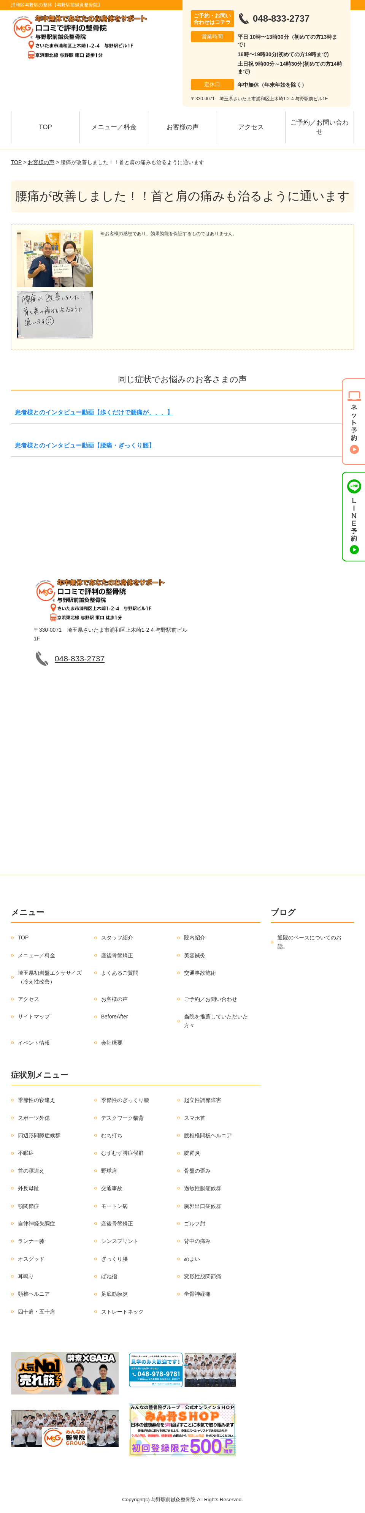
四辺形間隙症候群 (39, 1135)
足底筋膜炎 (114, 1294)
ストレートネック (122, 1312)
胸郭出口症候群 (202, 1206)
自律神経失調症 (36, 1224)
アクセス (251, 127)
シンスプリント (119, 1241)
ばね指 (109, 1276)
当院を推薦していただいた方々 (216, 1020)
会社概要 (111, 1043)
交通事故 (111, 1188)
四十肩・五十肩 (36, 1312)
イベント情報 (34, 1043)
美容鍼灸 (194, 955)
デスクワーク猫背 (122, 1118)
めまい (192, 1259)
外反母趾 (28, 1188)
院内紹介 (194, 937)
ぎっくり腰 (114, 1259)
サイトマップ (34, 1016)
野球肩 (109, 1171)
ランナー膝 (31, 1241)
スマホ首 (194, 1118)
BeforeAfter (114, 1016)
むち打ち (111, 1135)
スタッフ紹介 (117, 937)
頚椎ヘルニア (34, 1294)
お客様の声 (183, 127)
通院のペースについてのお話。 (309, 941)
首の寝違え (31, 1171)
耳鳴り (26, 1276)
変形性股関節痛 (202, 1276)
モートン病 (114, 1206)
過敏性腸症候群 (202, 1188)
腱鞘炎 (192, 1153)
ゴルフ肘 (194, 1224)
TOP (45, 127)
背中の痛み (197, 1241)
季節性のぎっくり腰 (125, 1100)
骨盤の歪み (197, 1171)
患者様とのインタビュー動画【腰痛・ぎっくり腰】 (85, 445)
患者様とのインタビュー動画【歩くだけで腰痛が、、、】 (94, 412)
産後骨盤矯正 (117, 955)
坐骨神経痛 (197, 1294)
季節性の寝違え (36, 1100)
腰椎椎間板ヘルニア (208, 1135)
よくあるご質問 (119, 973)
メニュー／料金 (113, 127)
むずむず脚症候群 (122, 1153)
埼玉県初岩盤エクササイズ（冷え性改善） (50, 977)
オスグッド (31, 1259)
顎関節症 (28, 1206)
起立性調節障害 (202, 1100)
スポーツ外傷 (34, 1118)
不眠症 (26, 1153)
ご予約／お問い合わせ (319, 127)
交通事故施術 (200, 973)
